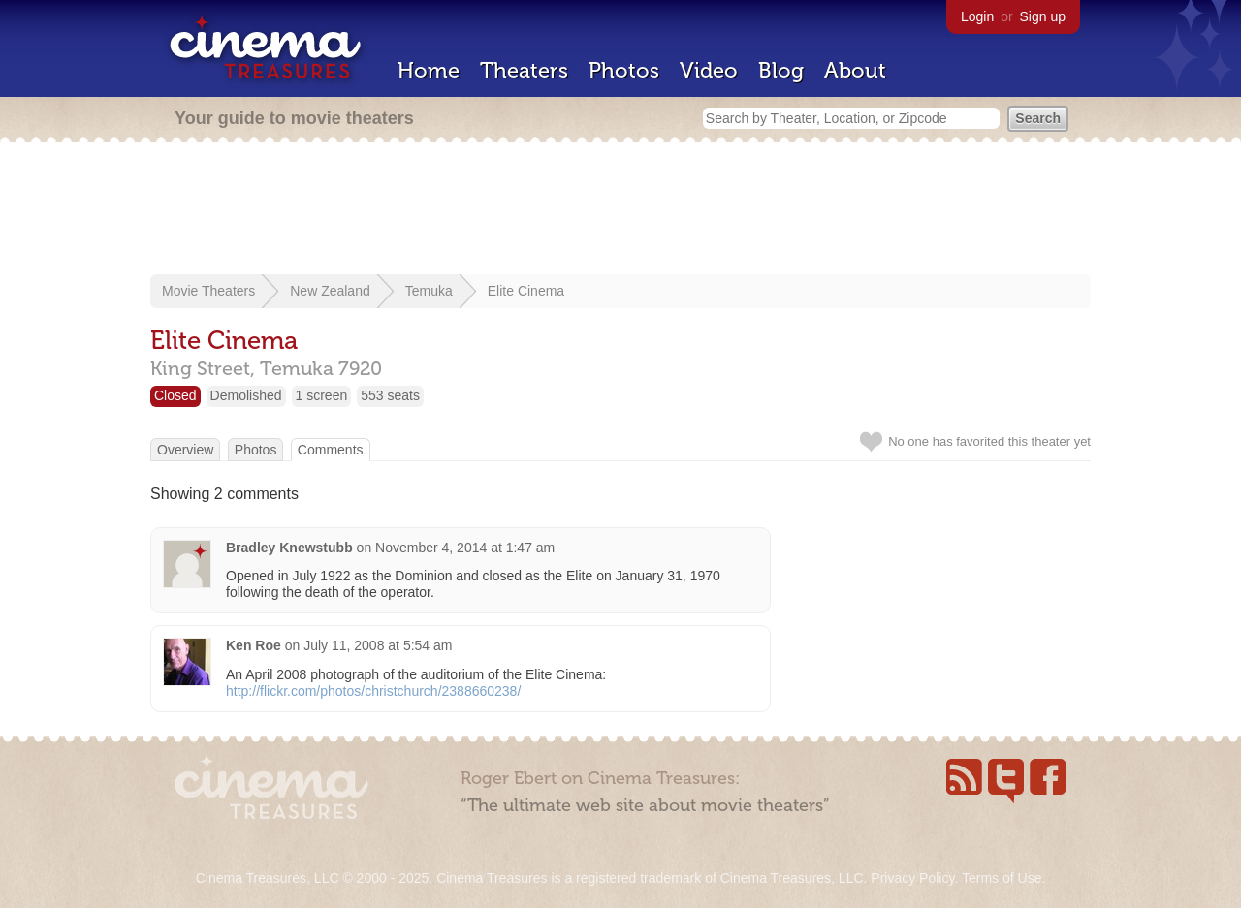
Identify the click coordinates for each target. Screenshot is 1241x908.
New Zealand (330, 290)
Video (709, 70)
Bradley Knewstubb (289, 547)
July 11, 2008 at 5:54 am (377, 645)
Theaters (524, 70)
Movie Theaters (208, 290)
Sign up (1043, 16)
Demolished (246, 395)
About (855, 70)
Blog (781, 70)
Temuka (429, 290)
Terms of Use (1001, 878)
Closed (175, 395)
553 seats (390, 395)
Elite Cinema (526, 290)
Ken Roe (253, 645)
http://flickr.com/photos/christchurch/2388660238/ (373, 691)
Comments (331, 449)
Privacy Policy (912, 878)
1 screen (322, 395)
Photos (624, 70)
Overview (185, 449)
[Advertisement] (620, 210)
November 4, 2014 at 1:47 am (465, 547)
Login (977, 16)
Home (429, 70)
